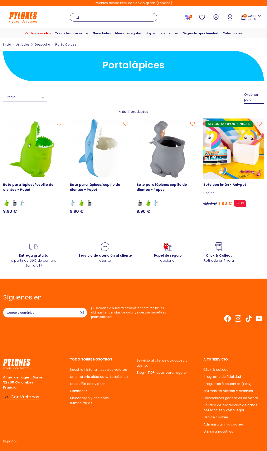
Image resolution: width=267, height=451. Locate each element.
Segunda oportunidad (200, 33)
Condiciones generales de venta (230, 398)
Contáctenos (25, 397)
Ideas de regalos (128, 33)
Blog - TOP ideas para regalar (162, 372)
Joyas (151, 33)
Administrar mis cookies (223, 424)
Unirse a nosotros (218, 431)
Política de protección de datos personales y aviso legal (230, 408)
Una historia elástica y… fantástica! (99, 376)
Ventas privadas (38, 33)
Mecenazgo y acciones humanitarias (89, 400)
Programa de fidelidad (222, 376)
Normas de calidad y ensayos (228, 391)
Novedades (102, 33)
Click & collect (215, 369)
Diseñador (78, 391)
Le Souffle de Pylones (88, 383)
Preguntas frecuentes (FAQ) (227, 383)
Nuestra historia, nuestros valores (98, 369)
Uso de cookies (216, 417)
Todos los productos (71, 33)
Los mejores (169, 33)
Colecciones (233, 33)
